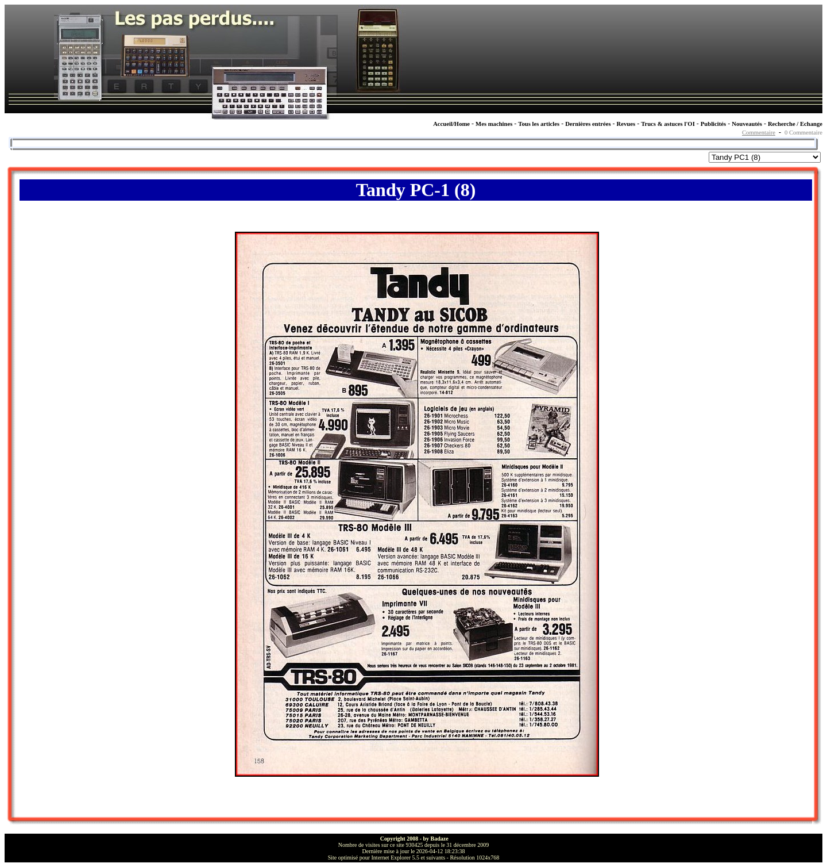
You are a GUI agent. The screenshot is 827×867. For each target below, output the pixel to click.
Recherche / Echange (795, 124)
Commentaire (758, 132)
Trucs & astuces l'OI (668, 124)
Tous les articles (538, 124)
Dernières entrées (587, 124)
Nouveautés (747, 124)
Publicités (713, 124)
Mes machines (494, 124)
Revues (626, 124)
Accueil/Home (451, 124)
